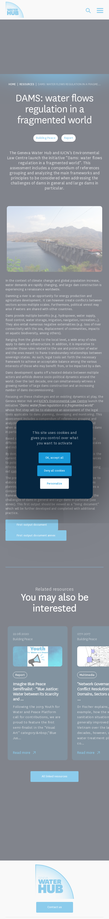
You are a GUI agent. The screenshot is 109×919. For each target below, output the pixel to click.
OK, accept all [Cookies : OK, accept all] (54, 458)
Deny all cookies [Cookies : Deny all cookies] (54, 470)
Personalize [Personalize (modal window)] (54, 483)
